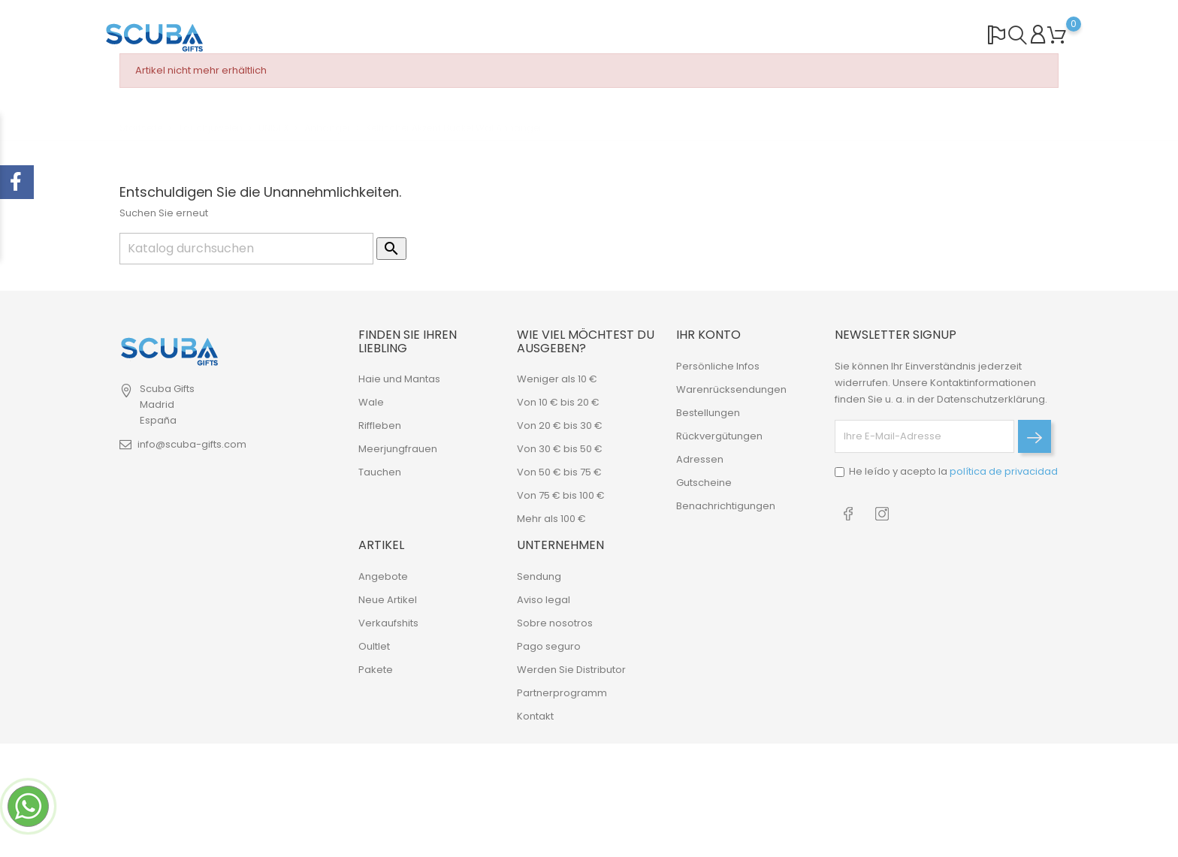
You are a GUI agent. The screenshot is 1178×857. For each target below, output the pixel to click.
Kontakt (535, 716)
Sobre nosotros (555, 623)
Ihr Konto (708, 334)
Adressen (699, 459)
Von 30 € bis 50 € (560, 449)
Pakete (375, 669)
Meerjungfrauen (397, 449)
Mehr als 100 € (551, 518)
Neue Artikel (387, 600)
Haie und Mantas (399, 379)
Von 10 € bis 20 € (558, 402)
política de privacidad (1004, 471)
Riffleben (379, 425)
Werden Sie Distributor (571, 669)
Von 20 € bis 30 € (560, 425)
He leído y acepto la (953, 471)
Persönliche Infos (718, 366)
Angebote (383, 576)
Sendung (539, 576)
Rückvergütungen (719, 436)
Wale (371, 402)
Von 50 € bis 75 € (559, 472)
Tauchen (379, 472)
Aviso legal (543, 600)
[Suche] (246, 248)
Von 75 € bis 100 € (561, 495)
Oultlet (374, 646)
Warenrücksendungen (731, 389)
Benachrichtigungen (725, 506)
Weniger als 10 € (557, 379)
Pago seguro (549, 646)
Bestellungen (708, 413)
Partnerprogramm (562, 693)
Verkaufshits (388, 623)
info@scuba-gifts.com (191, 444)
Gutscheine (704, 482)
